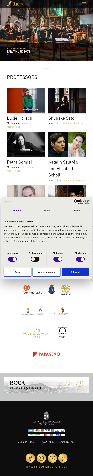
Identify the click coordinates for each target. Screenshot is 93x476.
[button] (84, 4)
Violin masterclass (73, 123)
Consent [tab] (16, 210)
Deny (17, 272)
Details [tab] (46, 210)
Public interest (26, 441)
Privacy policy (47, 441)
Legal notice (66, 441)
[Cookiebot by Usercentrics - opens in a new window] (76, 201)
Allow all (75, 272)
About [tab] (76, 210)
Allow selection (46, 272)
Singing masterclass (74, 179)
